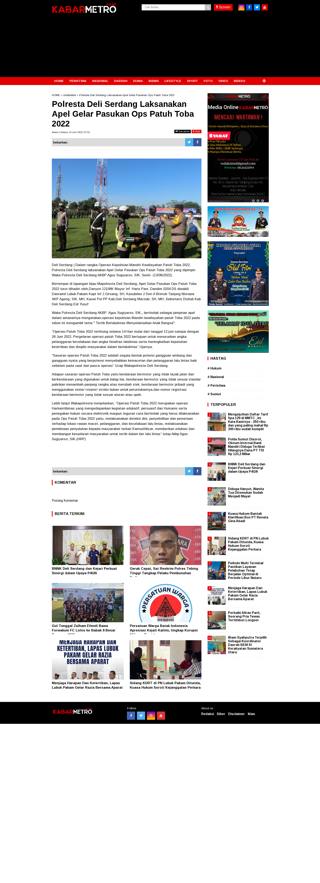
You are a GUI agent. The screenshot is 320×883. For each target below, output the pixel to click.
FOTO (208, 81)
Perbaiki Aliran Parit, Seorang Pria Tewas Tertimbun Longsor (244, 616)
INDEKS (239, 81)
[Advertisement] (160, 46)
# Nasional (216, 377)
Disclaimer (236, 714)
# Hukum (214, 368)
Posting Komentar (65, 500)
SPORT (192, 81)
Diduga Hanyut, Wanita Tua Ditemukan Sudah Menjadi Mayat (246, 492)
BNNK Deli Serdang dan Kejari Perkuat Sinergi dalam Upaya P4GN (246, 467)
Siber (221, 714)
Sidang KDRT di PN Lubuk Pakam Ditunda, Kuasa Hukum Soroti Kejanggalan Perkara (248, 544)
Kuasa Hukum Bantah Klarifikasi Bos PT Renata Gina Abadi (248, 517)
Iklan (251, 714)
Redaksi (207, 714)
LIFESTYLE (172, 81)
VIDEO (223, 81)
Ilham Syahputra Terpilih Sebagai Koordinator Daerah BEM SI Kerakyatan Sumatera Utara (247, 645)
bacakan (183, 131)
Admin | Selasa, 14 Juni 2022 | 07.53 (71, 132)
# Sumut (214, 394)
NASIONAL (100, 81)
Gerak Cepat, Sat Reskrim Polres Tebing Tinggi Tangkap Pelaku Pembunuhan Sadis (164, 573)
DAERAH (120, 81)
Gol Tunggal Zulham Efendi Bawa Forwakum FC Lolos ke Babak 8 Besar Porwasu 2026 (84, 630)
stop (196, 131)
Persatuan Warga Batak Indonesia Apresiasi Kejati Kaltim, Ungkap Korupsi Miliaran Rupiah (164, 630)
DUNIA (138, 81)
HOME (59, 81)
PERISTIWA (78, 81)
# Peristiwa (216, 385)
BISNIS (154, 81)
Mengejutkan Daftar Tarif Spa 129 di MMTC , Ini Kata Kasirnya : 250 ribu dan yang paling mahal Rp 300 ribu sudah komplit (248, 422)
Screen (223, 7)
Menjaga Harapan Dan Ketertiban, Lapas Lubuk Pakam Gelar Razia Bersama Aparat (247, 593)
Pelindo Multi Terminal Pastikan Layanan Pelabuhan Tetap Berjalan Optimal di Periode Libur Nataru (245, 570)
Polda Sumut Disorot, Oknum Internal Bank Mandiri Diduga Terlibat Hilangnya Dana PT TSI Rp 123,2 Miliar (246, 447)
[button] (264, 79)
